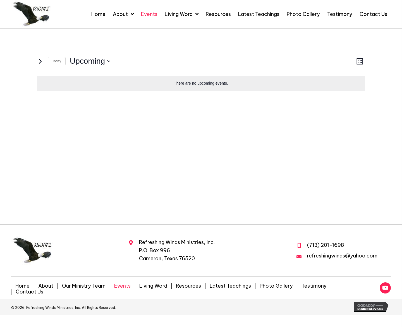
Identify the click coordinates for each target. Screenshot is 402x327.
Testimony (314, 286)
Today (56, 61)
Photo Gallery (276, 286)
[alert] (201, 83)
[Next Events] (40, 61)
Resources (188, 286)
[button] (385, 287)
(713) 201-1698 (325, 245)
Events (122, 286)
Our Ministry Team (84, 286)
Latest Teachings (230, 286)
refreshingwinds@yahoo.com (342, 255)
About (45, 286)
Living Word (153, 286)
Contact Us (29, 292)
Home (22, 286)
